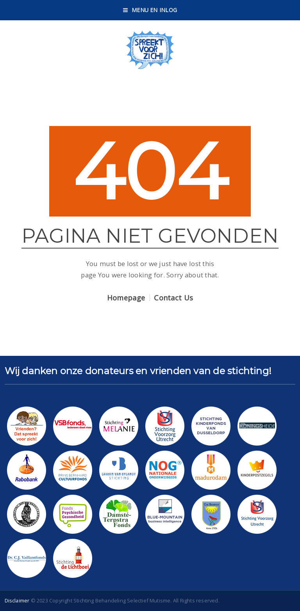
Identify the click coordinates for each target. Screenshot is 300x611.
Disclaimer (17, 600)
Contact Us (173, 297)
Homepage (126, 297)
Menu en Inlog (150, 10)
